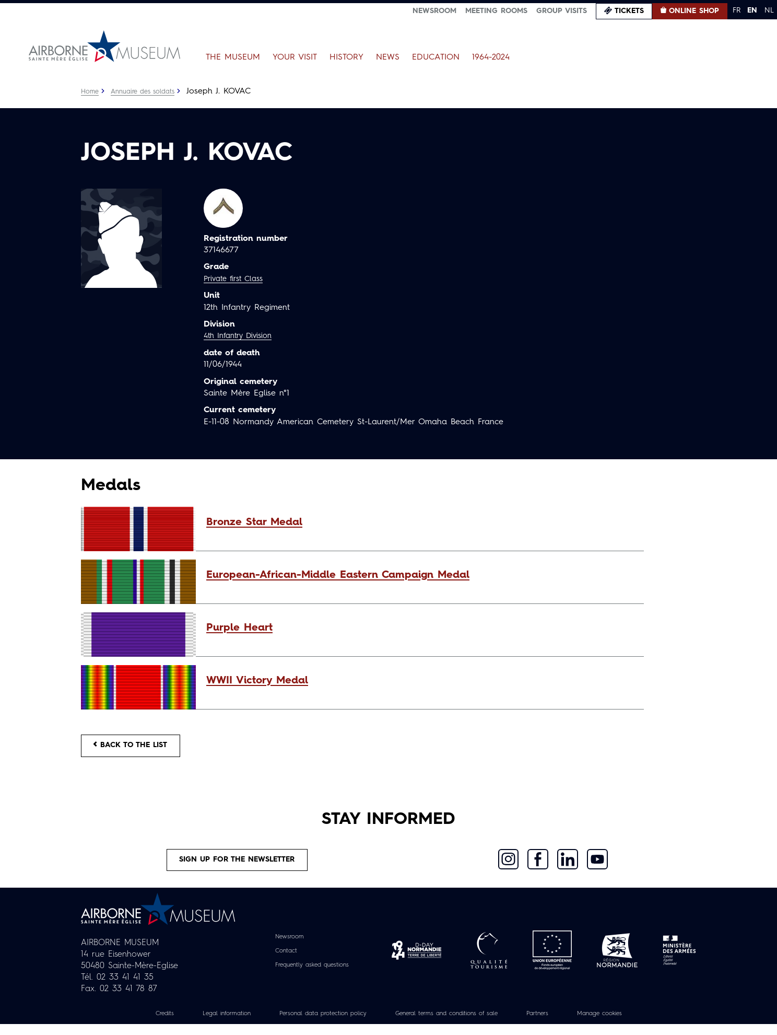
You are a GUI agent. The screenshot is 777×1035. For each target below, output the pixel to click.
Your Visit (295, 57)
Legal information (199, 1024)
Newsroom (434, 11)
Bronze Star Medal (254, 522)
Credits (129, 1024)
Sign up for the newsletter (237, 868)
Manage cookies (631, 1024)
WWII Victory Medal (257, 681)
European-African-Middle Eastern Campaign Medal (337, 575)
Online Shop (694, 11)
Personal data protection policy (309, 1024)
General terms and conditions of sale (455, 1024)
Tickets (629, 11)
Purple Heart (239, 628)
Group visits (561, 11)
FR (736, 10)
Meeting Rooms (496, 11)
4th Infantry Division (242, 336)
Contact (279, 960)
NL (769, 10)
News (387, 57)
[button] (420, 522)
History (346, 57)
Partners (561, 1024)
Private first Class (237, 279)
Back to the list (138, 748)
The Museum (233, 57)
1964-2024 (491, 57)
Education (436, 57)
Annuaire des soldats (149, 91)
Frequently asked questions (312, 975)
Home (91, 91)
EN (752, 10)
